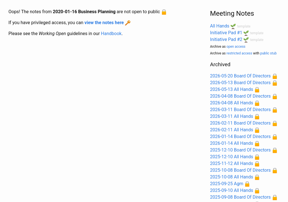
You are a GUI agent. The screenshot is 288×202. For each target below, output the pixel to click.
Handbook (111, 33)
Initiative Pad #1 (226, 32)
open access (235, 47)
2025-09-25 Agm (226, 183)
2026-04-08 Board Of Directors (240, 96)
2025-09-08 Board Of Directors (240, 197)
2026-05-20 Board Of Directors (240, 76)
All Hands (219, 26)
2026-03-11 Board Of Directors (240, 109)
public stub (268, 53)
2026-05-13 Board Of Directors (240, 82)
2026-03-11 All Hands (231, 116)
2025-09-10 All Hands (231, 190)
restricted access (239, 53)
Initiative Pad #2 (226, 39)
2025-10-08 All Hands (231, 177)
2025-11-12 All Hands (231, 163)
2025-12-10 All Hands (231, 156)
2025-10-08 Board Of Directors (240, 170)
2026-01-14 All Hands (231, 143)
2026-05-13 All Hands (231, 89)
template (243, 26)
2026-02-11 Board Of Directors (240, 123)
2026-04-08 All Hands (231, 102)
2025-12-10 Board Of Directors (240, 150)
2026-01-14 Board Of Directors (240, 136)
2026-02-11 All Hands (231, 129)
